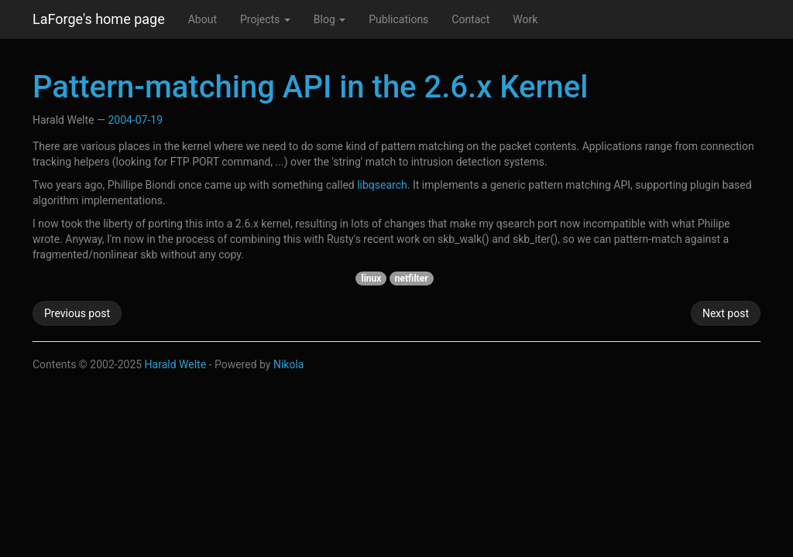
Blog (329, 19)
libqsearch (382, 185)
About (202, 19)
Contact (470, 19)
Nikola (288, 364)
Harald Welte (176, 364)
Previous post (77, 313)
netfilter (411, 278)
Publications (398, 19)
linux (371, 278)
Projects (265, 19)
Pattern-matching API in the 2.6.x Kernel (310, 87)
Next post (725, 313)
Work (525, 19)
